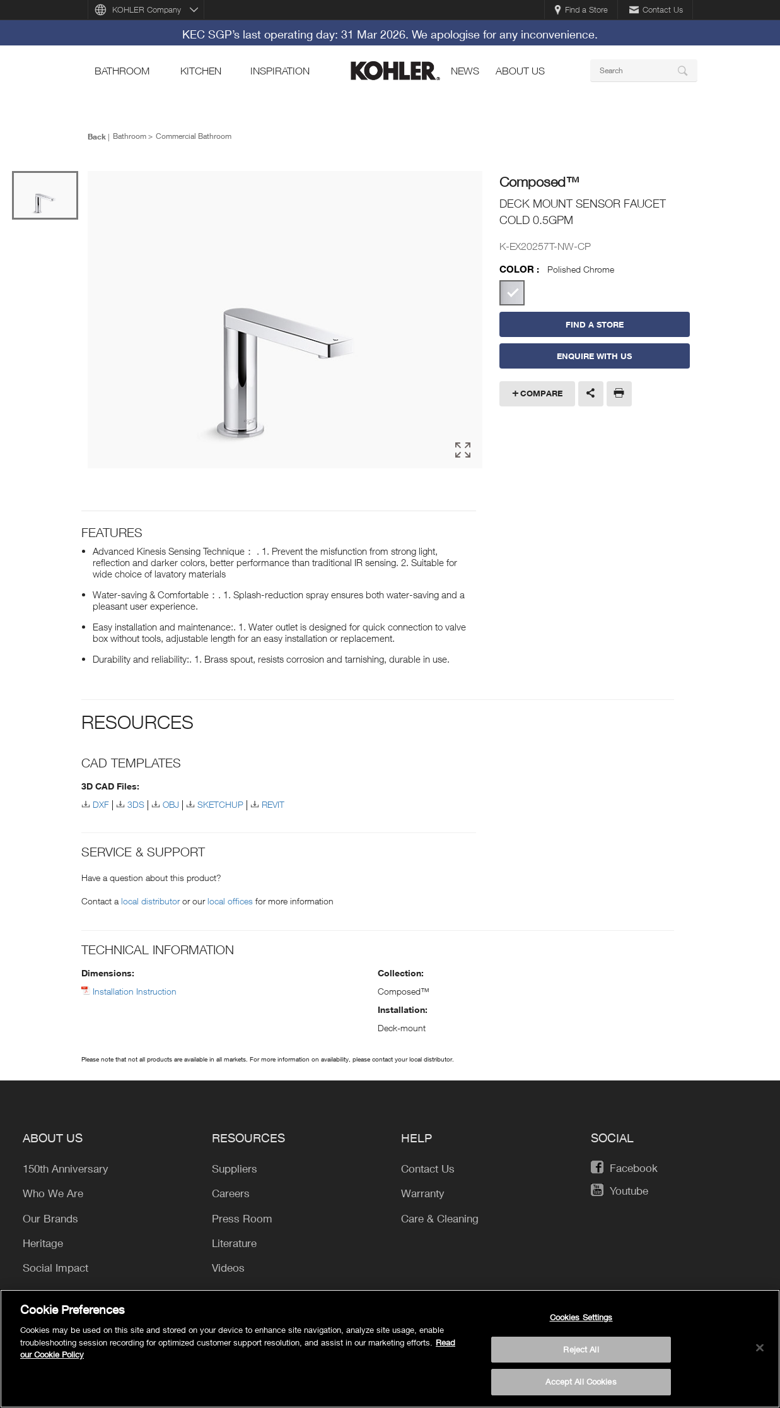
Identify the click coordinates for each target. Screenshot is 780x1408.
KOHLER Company (146, 9)
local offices (230, 898)
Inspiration (280, 70)
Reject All (580, 1354)
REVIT (273, 802)
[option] (285, 319)
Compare (541, 393)
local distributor (150, 898)
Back (97, 136)
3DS (135, 802)
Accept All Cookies (580, 1387)
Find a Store (581, 9)
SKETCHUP (220, 802)
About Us (520, 70)
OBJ (171, 802)
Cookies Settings (581, 1322)
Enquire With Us (594, 356)
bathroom (122, 70)
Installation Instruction (135, 988)
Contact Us (656, 9)
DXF (101, 802)
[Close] (760, 1353)
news (465, 70)
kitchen (200, 70)
